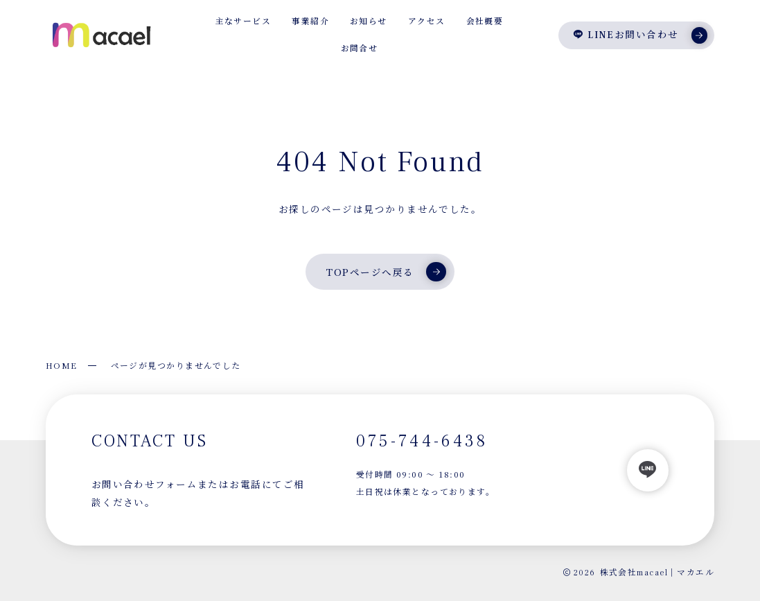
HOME (62, 365)
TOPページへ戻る (385, 271)
